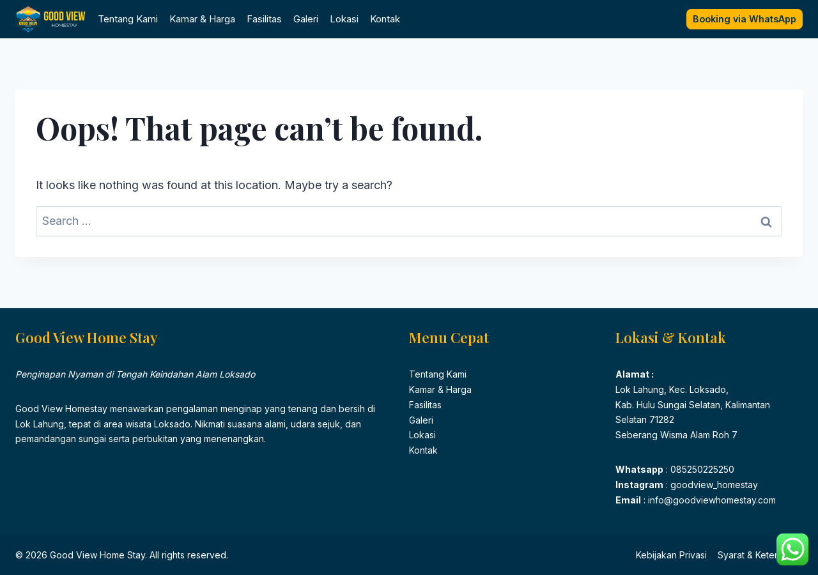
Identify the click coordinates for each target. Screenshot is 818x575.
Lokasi (344, 19)
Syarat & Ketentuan (758, 554)
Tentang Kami (128, 19)
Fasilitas (264, 19)
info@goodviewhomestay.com (710, 499)
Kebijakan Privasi (671, 554)
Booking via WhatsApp (744, 18)
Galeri (305, 19)
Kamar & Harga (202, 19)
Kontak (385, 19)
